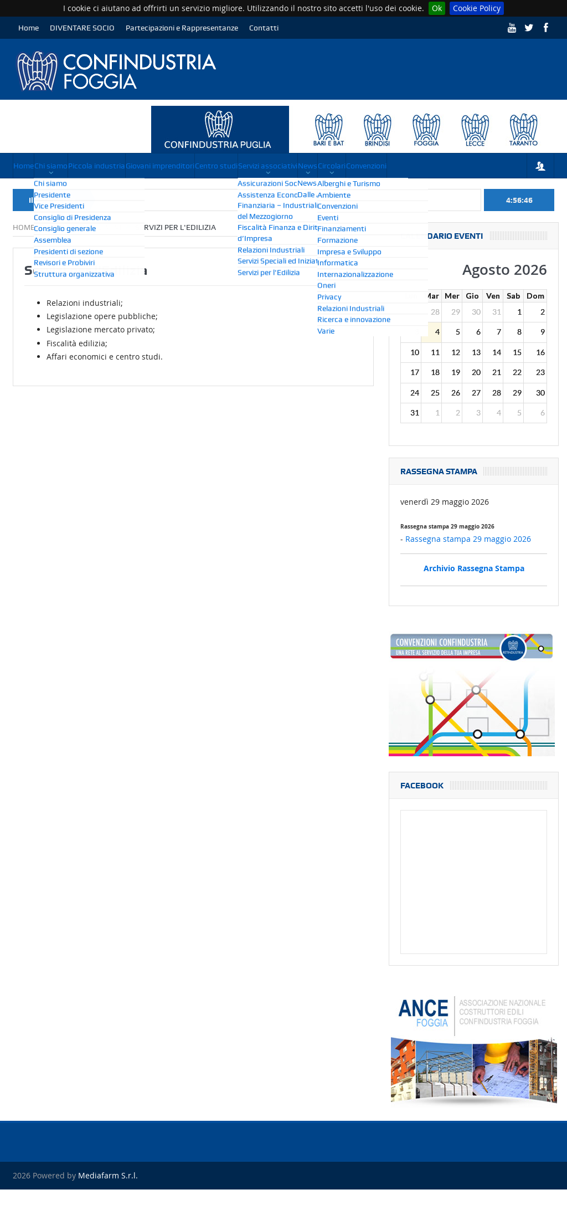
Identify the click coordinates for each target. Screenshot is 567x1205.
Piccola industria (146, 166)
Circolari (36, 190)
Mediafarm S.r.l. (108, 1191)
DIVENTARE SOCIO (82, 27)
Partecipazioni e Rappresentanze (182, 27)
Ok (437, 8)
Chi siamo (79, 166)
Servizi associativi (383, 166)
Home (28, 27)
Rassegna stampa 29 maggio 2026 (468, 555)
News (444, 166)
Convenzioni (92, 190)
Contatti (264, 27)
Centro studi (311, 166)
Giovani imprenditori (232, 166)
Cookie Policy (477, 8)
